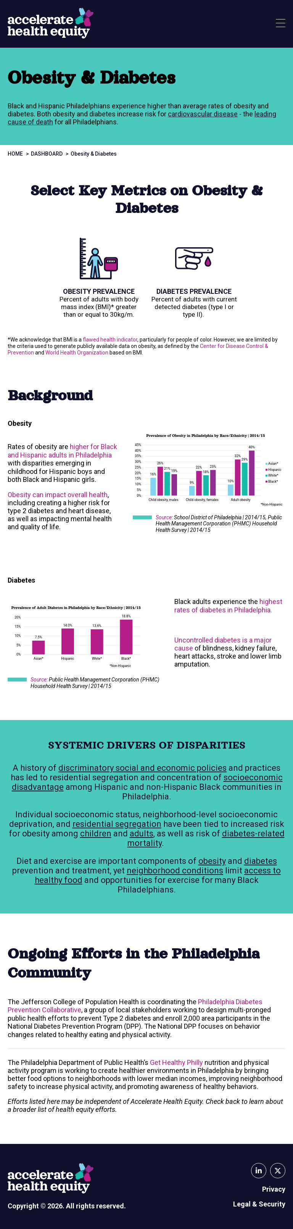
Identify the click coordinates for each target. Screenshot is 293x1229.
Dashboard (47, 154)
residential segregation (116, 824)
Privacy (273, 1189)
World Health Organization (76, 353)
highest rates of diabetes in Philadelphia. (228, 606)
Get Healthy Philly (176, 1062)
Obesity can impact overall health (58, 495)
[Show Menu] (280, 24)
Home (15, 154)
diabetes (260, 861)
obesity (212, 861)
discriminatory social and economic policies (142, 768)
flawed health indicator (110, 340)
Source (164, 517)
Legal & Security (259, 1204)
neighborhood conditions (175, 870)
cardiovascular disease (203, 114)
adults (141, 833)
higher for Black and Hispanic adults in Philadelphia (62, 451)
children (95, 833)
